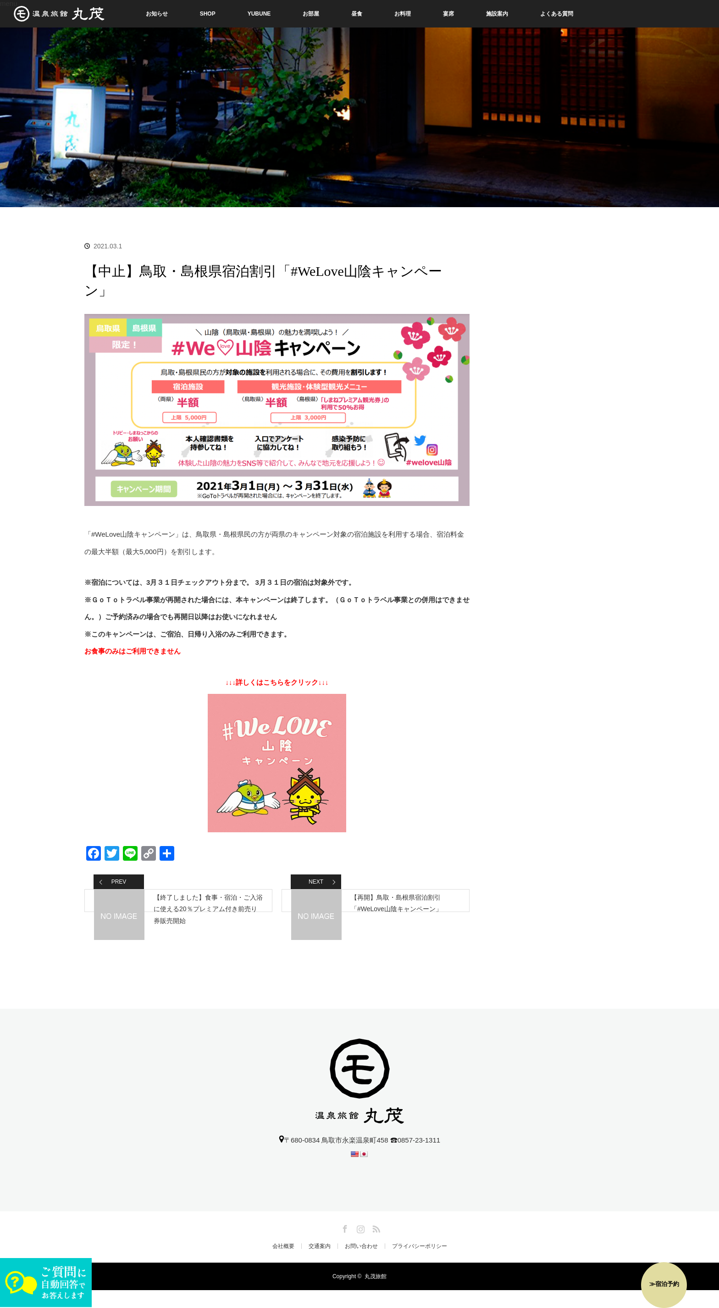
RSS (375, 1245)
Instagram (359, 1245)
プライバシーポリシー (419, 1264)
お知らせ (157, 14)
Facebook (344, 1245)
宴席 (448, 14)
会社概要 (283, 1264)
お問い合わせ (361, 1264)
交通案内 (320, 1264)
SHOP (208, 14)
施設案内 (497, 14)
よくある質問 (556, 14)
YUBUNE (259, 14)
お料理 (402, 14)
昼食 (356, 14)
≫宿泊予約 (664, 1284)
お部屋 (311, 14)
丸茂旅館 (376, 1294)
